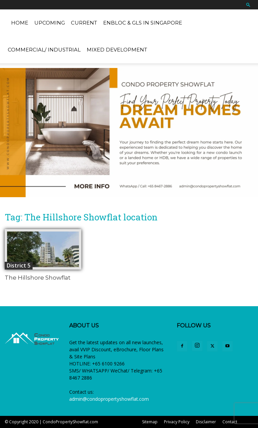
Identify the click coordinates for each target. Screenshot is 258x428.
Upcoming (49, 23)
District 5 (19, 265)
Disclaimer (206, 422)
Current (84, 23)
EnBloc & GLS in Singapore (142, 23)
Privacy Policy (176, 422)
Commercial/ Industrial (44, 49)
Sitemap (150, 422)
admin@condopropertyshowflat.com (109, 399)
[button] (248, 4)
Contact (229, 422)
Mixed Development (117, 49)
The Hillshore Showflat (38, 277)
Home (19, 23)
